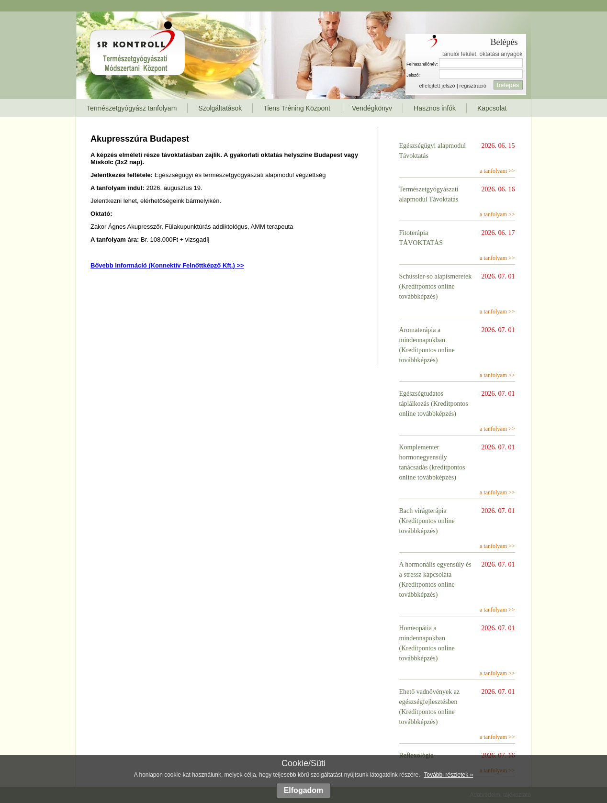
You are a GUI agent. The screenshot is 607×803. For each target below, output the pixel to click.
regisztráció (473, 86)
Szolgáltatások (220, 108)
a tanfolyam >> (497, 170)
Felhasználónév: (422, 64)
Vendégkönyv (372, 108)
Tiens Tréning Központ (296, 108)
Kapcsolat (491, 108)
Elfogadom (304, 790)
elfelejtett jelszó (437, 86)
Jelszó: (413, 75)
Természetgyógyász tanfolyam (132, 108)
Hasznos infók (435, 108)
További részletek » (448, 774)
